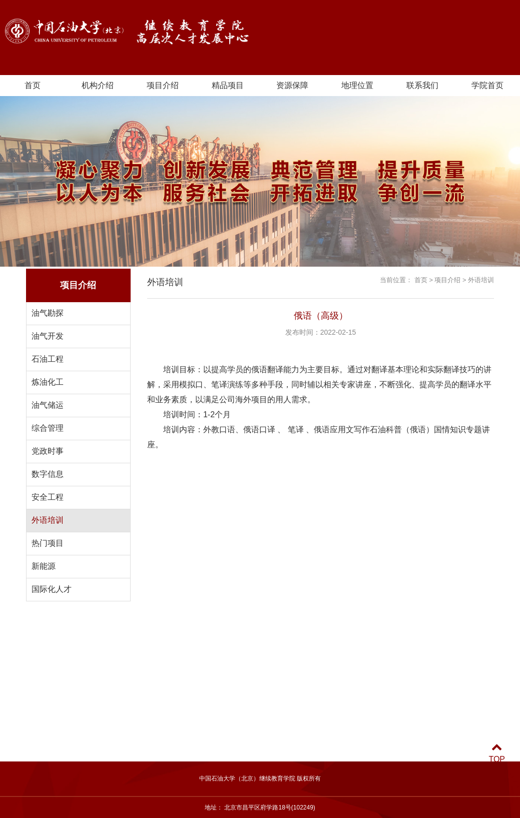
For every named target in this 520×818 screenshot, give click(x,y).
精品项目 (228, 85)
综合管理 (48, 428)
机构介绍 (98, 85)
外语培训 (48, 520)
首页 (33, 85)
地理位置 (357, 85)
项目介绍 (163, 85)
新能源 (44, 566)
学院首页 (487, 85)
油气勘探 (48, 313)
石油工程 (48, 359)
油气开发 (48, 336)
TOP (496, 753)
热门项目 (48, 543)
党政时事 (48, 451)
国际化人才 (52, 589)
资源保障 (292, 85)
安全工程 (48, 497)
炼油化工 (48, 382)
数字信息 (48, 474)
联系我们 (422, 85)
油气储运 (48, 405)
